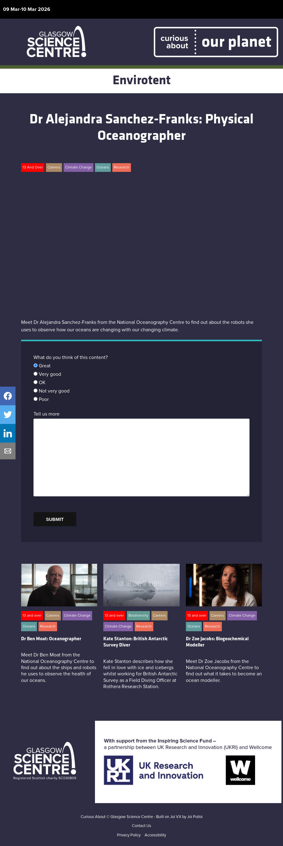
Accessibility (155, 835)
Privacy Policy (129, 835)
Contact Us (141, 826)
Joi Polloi (195, 817)
